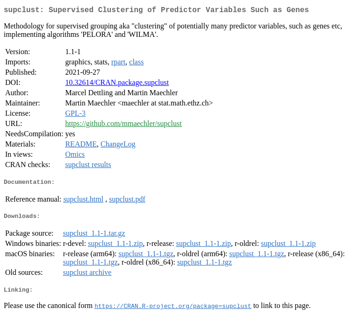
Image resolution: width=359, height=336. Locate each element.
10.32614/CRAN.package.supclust (117, 84)
